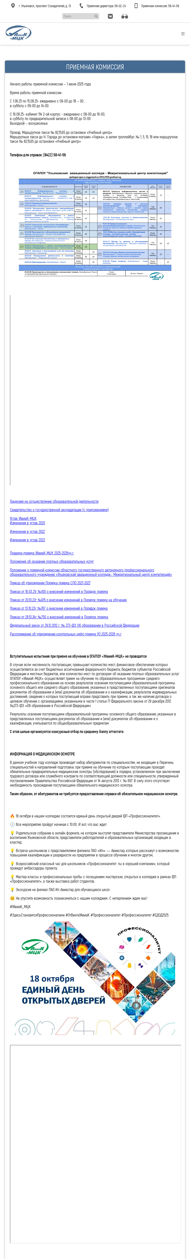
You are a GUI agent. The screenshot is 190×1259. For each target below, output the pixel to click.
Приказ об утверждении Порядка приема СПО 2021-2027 (50, 582)
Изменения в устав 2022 (27, 531)
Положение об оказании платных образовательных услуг (52, 561)
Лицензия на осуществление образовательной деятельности (54, 501)
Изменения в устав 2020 (27, 522)
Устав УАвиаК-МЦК (23, 518)
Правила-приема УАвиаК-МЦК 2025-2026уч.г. (42, 552)
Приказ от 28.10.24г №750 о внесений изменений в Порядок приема (59, 616)
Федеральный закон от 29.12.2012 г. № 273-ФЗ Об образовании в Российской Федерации (74, 625)
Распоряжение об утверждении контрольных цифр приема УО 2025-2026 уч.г (65, 633)
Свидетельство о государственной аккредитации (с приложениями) (59, 509)
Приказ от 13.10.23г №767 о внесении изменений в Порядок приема (59, 608)
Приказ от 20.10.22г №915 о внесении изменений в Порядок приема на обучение (68, 599)
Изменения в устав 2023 (27, 539)
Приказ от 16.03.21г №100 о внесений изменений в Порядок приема (59, 591)
